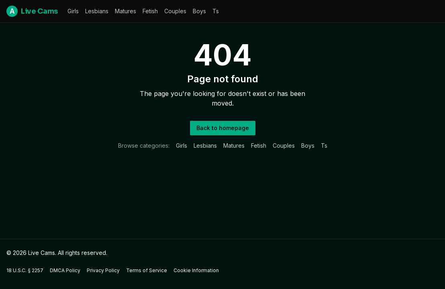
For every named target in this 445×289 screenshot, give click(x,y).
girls (73, 11)
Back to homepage (222, 127)
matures (125, 11)
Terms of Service (146, 270)
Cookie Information (196, 270)
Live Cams (32, 11)
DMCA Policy (65, 270)
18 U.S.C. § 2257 (24, 270)
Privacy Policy (103, 270)
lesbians (96, 11)
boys (199, 11)
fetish (150, 11)
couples (175, 11)
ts (215, 11)
